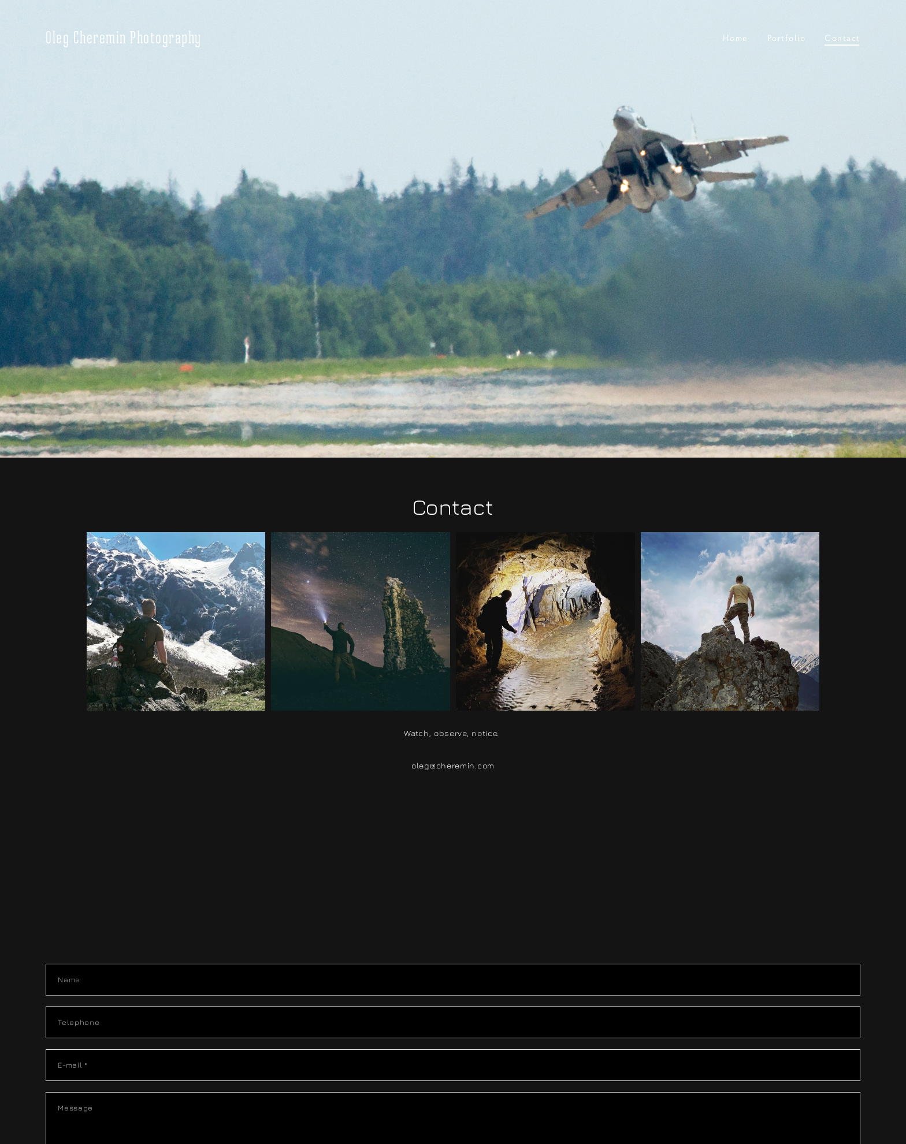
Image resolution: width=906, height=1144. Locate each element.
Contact (842, 38)
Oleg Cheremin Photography (124, 37)
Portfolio (786, 38)
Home (735, 38)
